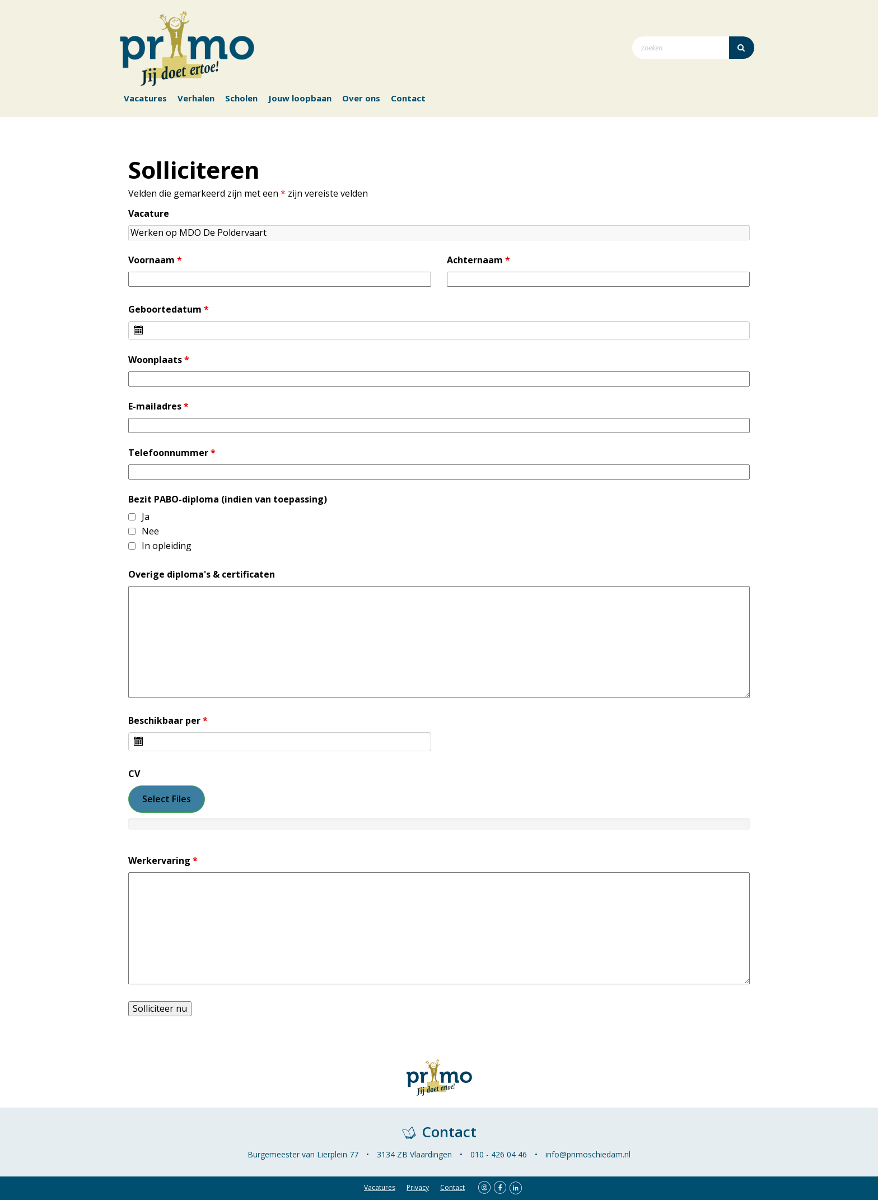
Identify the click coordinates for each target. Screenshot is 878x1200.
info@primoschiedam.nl (588, 1154)
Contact (408, 98)
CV (134, 774)
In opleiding (167, 546)
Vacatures (145, 98)
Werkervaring (163, 861)
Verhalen (196, 98)
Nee (150, 531)
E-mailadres (158, 406)
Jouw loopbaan (299, 98)
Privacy (418, 1187)
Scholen (241, 98)
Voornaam (155, 260)
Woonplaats (158, 360)
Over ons (361, 98)
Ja (146, 517)
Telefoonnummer (172, 453)
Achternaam (478, 260)
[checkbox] (132, 516)
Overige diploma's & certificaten (201, 574)
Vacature (148, 214)
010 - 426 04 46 (498, 1154)
